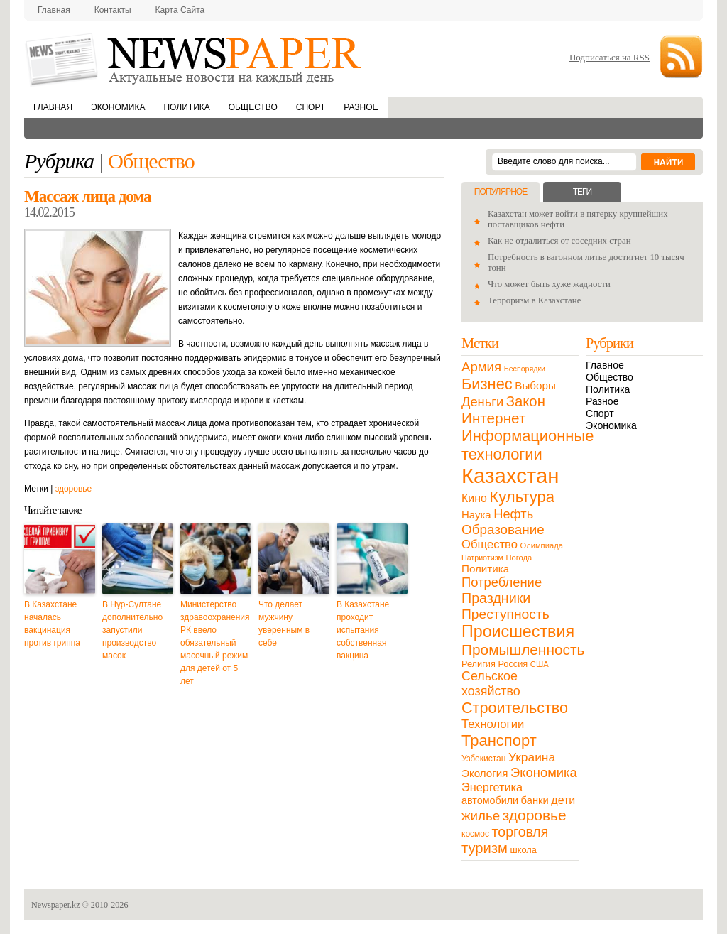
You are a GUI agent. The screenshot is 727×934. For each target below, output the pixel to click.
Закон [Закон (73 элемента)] (525, 401)
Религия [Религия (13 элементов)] (478, 663)
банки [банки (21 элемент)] (535, 800)
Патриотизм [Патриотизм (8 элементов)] (482, 557)
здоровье (73, 489)
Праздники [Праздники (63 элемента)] (495, 598)
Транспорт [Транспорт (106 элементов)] (499, 740)
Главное (605, 365)
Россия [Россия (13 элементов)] (513, 663)
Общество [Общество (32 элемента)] (489, 544)
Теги (582, 192)
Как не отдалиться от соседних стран (559, 241)
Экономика (118, 107)
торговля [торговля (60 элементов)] (520, 832)
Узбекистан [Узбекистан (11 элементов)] (483, 759)
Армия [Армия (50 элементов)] (481, 366)
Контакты (112, 10)
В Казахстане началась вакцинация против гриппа (52, 623)
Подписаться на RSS (609, 57)
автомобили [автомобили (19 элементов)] (489, 800)
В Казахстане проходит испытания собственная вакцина (363, 630)
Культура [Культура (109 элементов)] (521, 497)
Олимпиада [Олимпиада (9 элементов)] (541, 545)
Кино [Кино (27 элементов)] (474, 498)
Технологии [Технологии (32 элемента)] (492, 724)
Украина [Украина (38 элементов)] (531, 757)
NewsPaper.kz (194, 59)
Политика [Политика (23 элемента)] (485, 569)
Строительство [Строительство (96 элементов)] (514, 708)
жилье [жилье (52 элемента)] (480, 815)
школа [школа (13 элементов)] (523, 850)
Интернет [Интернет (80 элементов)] (493, 418)
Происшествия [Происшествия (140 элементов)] (517, 631)
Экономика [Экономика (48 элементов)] (543, 772)
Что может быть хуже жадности (549, 284)
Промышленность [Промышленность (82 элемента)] (522, 649)
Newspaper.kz (55, 905)
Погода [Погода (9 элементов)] (518, 557)
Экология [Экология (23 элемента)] (484, 773)
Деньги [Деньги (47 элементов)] (482, 401)
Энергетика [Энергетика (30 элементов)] (492, 787)
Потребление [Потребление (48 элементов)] (501, 582)
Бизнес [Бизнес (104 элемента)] (487, 384)
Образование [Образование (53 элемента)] (503, 529)
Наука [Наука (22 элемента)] (476, 515)
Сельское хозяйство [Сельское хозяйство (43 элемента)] (490, 683)
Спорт (310, 107)
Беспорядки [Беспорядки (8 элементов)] (524, 368)
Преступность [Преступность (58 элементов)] (505, 614)
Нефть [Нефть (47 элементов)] (513, 513)
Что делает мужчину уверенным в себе (284, 623)
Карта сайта (180, 10)
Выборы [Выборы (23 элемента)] (535, 385)
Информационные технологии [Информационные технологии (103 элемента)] (527, 445)
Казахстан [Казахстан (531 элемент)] (510, 475)
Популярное (500, 192)
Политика (186, 107)
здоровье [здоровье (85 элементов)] (535, 815)
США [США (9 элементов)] (539, 664)
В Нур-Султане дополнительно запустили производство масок (132, 630)
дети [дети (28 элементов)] (563, 800)
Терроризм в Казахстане (534, 300)
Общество (253, 107)
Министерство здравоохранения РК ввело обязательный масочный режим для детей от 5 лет (215, 642)
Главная (54, 10)
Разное (361, 107)
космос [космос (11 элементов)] (475, 834)
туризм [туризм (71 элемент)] (484, 848)
